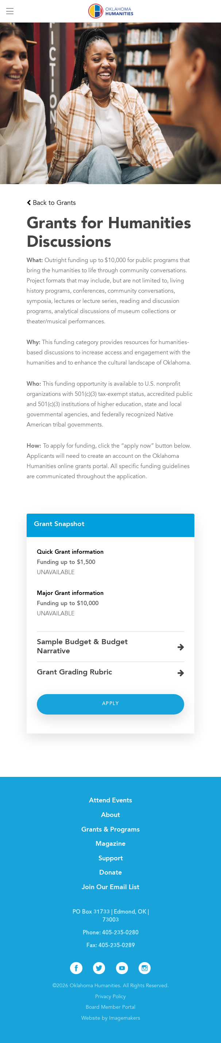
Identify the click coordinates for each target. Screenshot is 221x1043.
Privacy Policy (110, 997)
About (110, 815)
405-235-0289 (116, 946)
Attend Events (110, 800)
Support (110, 858)
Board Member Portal (110, 1007)
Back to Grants (54, 203)
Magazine (110, 844)
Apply (110, 704)
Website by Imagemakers (110, 1018)
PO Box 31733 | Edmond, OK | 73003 (111, 916)
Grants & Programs (110, 829)
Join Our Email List (110, 887)
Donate (110, 872)
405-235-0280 (120, 933)
